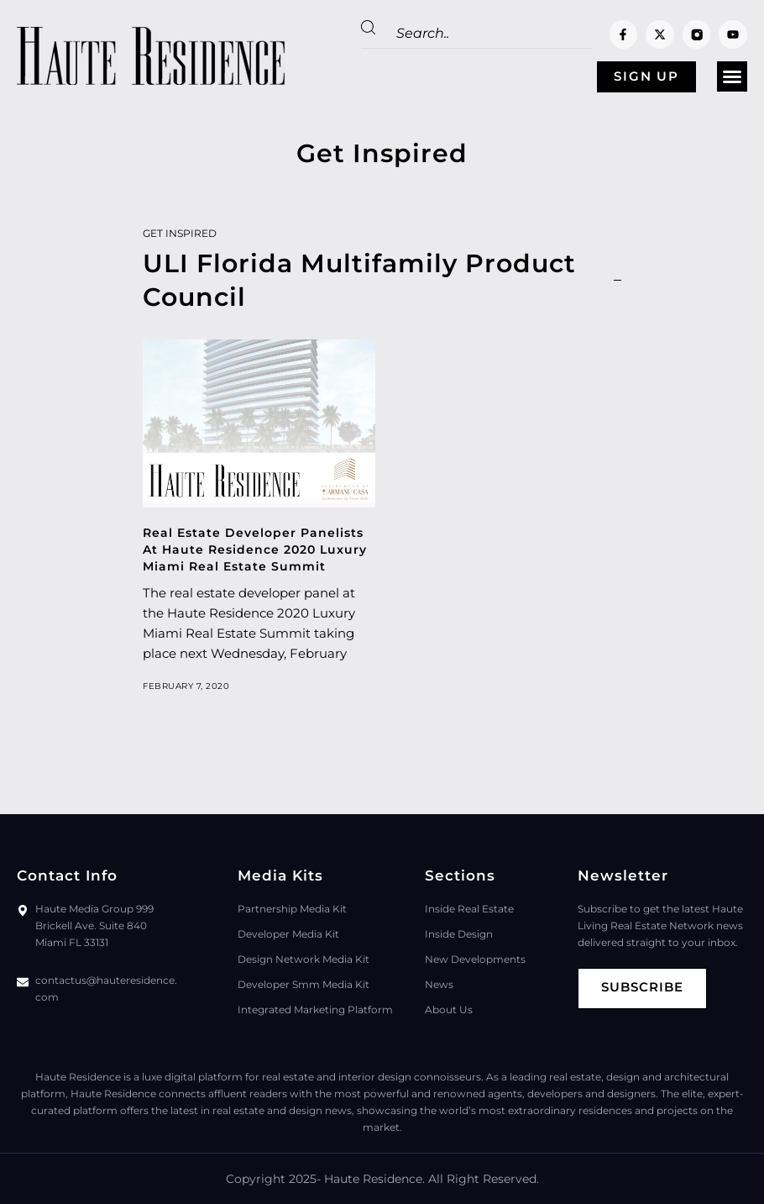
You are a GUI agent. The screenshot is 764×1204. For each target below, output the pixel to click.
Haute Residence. (374, 1178)
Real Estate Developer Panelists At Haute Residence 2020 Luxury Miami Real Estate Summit (255, 549)
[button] (732, 77)
